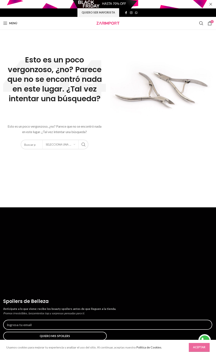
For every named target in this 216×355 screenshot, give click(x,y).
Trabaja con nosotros (17, 320)
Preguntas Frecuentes (91, 320)
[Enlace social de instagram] (131, 13)
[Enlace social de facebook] (126, 13)
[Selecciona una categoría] (60, 144)
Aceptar (198, 347)
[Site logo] (108, 23)
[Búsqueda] (201, 23)
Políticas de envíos (89, 328)
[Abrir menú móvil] (10, 23)
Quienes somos (13, 312)
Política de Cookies (150, 347)
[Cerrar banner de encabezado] (210, 4)
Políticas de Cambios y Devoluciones (101, 336)
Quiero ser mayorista (98, 12)
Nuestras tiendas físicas (19, 328)
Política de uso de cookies (20, 336)
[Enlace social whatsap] (136, 13)
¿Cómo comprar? (88, 312)
